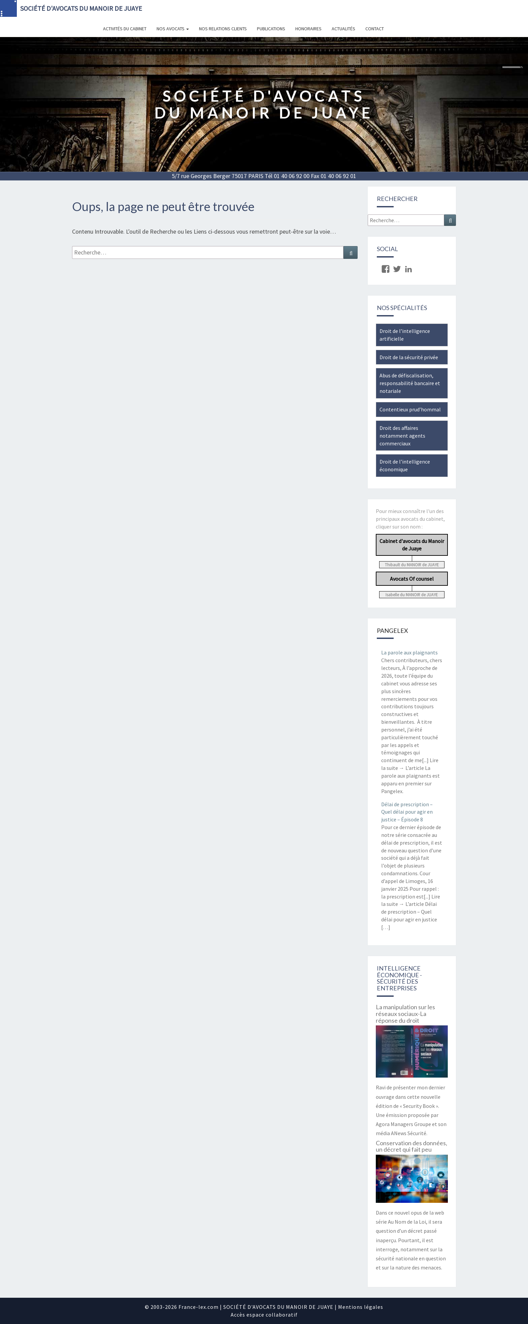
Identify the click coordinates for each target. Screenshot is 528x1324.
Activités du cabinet (124, 29)
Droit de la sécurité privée (409, 357)
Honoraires (308, 29)
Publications (271, 29)
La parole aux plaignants (409, 652)
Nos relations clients (223, 29)
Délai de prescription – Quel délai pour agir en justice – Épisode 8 (407, 812)
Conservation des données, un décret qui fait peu (411, 1146)
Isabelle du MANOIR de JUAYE (412, 594)
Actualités (343, 29)
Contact (374, 29)
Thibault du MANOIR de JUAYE (412, 564)
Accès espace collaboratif (264, 1314)
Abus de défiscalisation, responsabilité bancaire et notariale (410, 383)
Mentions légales (360, 1306)
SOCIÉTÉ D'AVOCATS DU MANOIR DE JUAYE (81, 8)
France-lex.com (198, 1306)
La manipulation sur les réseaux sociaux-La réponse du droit (405, 1013)
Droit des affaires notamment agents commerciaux (402, 436)
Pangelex (392, 630)
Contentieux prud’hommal (410, 409)
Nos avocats (173, 29)
